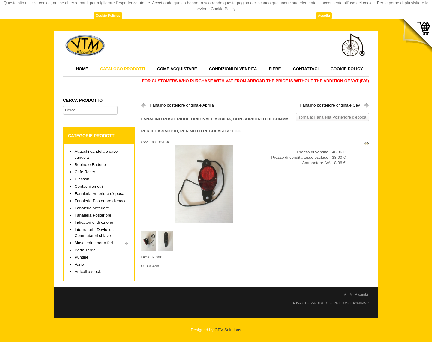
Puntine (81, 257)
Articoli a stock (88, 271)
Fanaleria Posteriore (93, 215)
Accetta (324, 16)
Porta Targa (85, 250)
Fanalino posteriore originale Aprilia (182, 105)
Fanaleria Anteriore (92, 208)
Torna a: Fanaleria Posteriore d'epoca (332, 117)
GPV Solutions (227, 330)
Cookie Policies (108, 16)
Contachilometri (89, 186)
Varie (79, 264)
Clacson (82, 179)
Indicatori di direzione (94, 222)
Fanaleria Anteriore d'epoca (99, 193)
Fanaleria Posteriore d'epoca (101, 201)
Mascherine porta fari (94, 243)
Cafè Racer (85, 172)
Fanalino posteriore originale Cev (330, 105)
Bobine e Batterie (90, 164)
